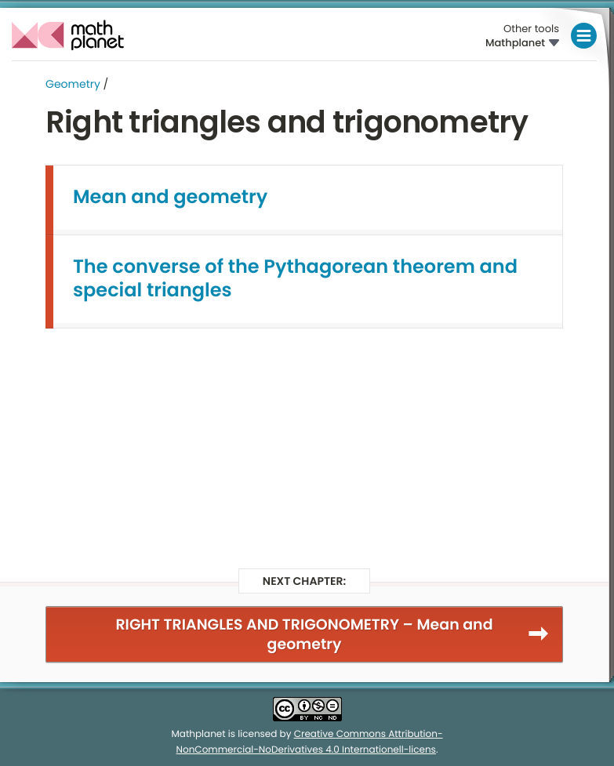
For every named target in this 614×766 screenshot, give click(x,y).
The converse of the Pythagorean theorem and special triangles (295, 278)
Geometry (72, 84)
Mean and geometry (170, 197)
